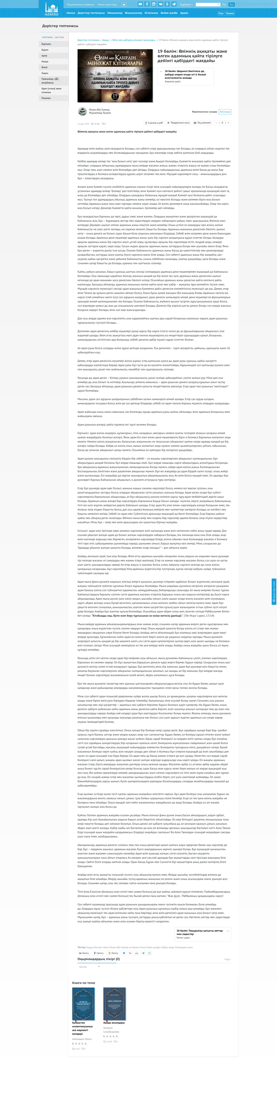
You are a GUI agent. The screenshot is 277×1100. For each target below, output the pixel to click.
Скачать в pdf (154, 122)
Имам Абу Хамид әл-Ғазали (125, 947)
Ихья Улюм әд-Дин (150, 947)
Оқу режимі (202, 122)
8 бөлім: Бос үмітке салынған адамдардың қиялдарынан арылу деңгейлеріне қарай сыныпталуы (247, 73)
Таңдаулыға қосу (178, 122)
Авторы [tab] (59, 37)
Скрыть (270, 7)
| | (222, 122)
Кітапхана (151, 13)
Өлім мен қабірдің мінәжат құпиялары (134, 40)
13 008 (107, 1042)
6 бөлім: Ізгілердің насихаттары (247, 56)
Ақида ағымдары (114, 1022)
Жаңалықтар (133, 13)
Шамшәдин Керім (82, 1039)
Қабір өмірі (167, 947)
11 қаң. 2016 (83, 124)
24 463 (95, 124)
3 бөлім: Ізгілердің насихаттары (247, 34)
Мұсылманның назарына (80, 4)
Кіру (221, 13)
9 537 (76, 1049)
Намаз (71, 13)
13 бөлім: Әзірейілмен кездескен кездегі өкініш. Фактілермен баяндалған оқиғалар (251, 123)
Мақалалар (114, 13)
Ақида (106, 40)
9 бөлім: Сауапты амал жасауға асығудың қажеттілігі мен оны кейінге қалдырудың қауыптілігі (250, 86)
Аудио (184, 13)
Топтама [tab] (47, 37)
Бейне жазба (169, 13)
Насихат (98, 947)
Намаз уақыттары (107, 4)
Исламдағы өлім (184, 947)
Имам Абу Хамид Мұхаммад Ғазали (100, 111)
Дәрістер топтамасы (91, 13)
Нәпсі (106, 947)
